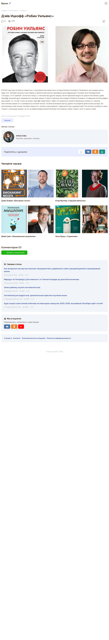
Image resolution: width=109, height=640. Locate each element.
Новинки (23, 10)
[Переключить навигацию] (106, 3)
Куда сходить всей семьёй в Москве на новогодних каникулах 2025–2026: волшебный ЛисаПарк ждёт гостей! (53, 303)
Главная (4, 10)
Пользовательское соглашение (33, 338)
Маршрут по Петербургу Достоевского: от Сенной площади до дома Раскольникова (41, 279)
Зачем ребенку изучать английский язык (22, 287)
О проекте (8, 338)
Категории (14, 10)
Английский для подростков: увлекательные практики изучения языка (35, 295)
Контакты (16, 338)
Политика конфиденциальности (59, 338)
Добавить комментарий (14, 252)
